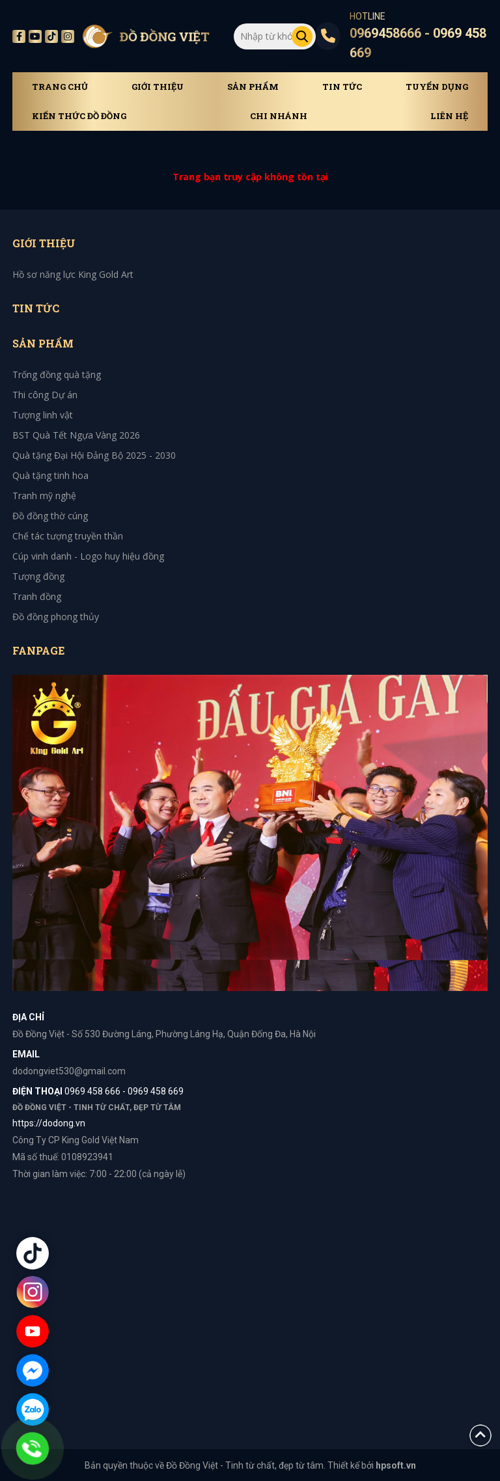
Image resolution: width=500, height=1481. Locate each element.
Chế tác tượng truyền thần (67, 536)
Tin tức (342, 87)
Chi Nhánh (278, 116)
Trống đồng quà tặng (56, 374)
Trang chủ (60, 87)
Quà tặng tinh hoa (50, 475)
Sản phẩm (253, 87)
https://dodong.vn (48, 1123)
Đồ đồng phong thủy (55, 616)
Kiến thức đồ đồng (79, 116)
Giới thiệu (158, 87)
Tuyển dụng (437, 87)
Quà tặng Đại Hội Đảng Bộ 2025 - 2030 (94, 455)
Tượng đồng (38, 576)
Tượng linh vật (42, 415)
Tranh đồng (36, 596)
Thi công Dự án (44, 394)
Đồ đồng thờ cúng (50, 516)
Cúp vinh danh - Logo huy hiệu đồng (88, 556)
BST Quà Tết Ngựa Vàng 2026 (76, 435)
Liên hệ (449, 116)
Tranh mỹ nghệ (44, 495)
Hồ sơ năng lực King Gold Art (72, 274)
